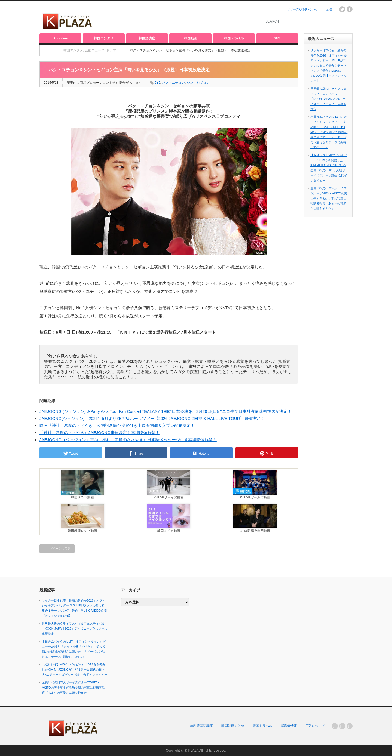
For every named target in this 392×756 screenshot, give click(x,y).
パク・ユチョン (173, 83)
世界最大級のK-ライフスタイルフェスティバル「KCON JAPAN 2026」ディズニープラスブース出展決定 (328, 99)
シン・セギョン (198, 83)
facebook (350, 9)
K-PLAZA (191, 750)
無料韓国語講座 (201, 726)
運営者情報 (289, 726)
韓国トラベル (234, 38)
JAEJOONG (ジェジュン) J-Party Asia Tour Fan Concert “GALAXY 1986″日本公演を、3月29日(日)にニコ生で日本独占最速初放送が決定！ (165, 411)
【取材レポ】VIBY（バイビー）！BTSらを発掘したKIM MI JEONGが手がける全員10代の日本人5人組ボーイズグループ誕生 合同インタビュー (74, 669)
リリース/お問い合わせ (302, 9)
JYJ (157, 83)
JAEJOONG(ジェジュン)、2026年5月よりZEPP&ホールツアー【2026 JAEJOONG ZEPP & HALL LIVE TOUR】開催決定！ (151, 418)
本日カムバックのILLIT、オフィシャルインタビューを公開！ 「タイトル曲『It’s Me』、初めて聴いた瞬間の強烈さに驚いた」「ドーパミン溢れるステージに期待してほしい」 (328, 132)
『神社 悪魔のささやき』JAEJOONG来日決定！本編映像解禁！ (99, 432)
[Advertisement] (191, 18)
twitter (342, 9)
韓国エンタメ (104, 38)
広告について (315, 726)
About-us (60, 38)
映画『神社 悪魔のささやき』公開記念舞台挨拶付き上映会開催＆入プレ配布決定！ (117, 425)
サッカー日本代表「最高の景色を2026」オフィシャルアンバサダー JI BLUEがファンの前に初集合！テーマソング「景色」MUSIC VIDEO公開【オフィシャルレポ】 (328, 65)
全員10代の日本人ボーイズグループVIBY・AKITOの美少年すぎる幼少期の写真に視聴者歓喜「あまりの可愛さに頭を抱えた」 (328, 198)
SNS (277, 38)
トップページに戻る (57, 548)
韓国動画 (190, 38)
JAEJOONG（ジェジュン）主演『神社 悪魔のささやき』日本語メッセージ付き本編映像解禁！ (128, 439)
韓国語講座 (147, 38)
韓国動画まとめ (232, 726)
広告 (329, 9)
